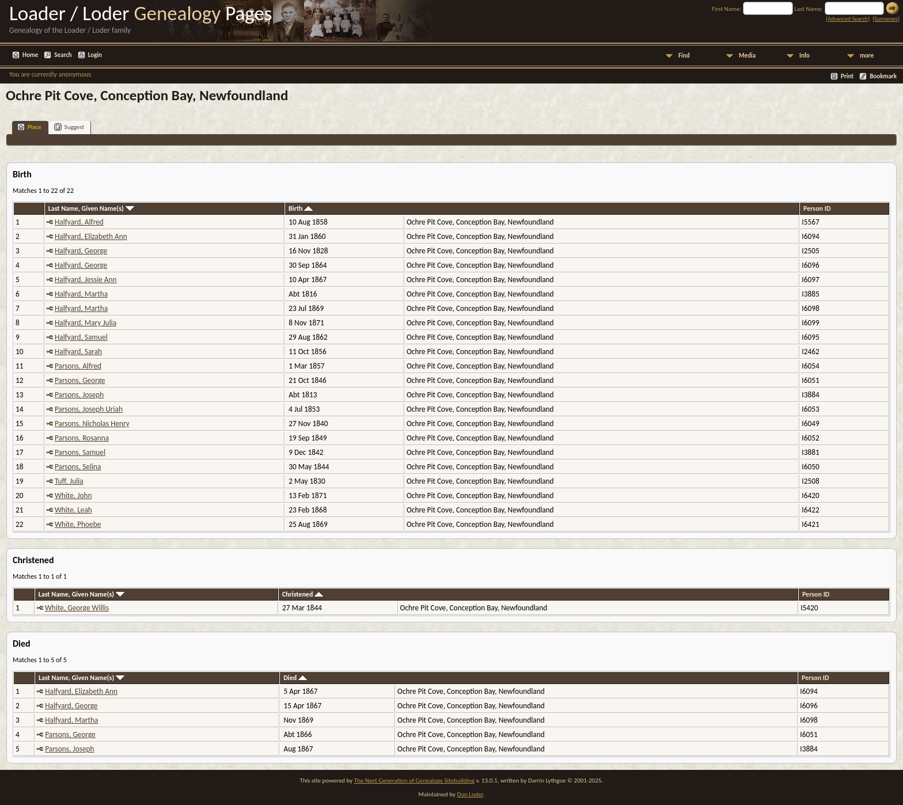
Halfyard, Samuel (81, 337)
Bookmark (883, 76)
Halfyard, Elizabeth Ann (91, 236)
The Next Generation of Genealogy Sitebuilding (414, 780)
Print (847, 76)
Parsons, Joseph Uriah (89, 409)
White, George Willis (77, 608)
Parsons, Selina (78, 467)
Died (295, 678)
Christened (302, 594)
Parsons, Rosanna (82, 438)
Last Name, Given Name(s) (91, 208)
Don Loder (470, 794)
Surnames (885, 18)
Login (95, 55)
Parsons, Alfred (78, 366)
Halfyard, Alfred (79, 222)
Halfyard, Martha (81, 294)
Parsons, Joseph (79, 395)
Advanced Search (847, 18)
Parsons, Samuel (80, 452)
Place (29, 127)
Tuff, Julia (69, 481)
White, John (73, 495)
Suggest (69, 127)
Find (684, 55)
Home (30, 55)
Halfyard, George (81, 251)
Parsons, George (80, 380)
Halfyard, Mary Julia (85, 323)
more (867, 55)
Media (747, 55)
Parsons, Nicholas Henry (92, 423)
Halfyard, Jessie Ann (86, 279)
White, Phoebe (78, 524)
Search (62, 55)
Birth (301, 208)
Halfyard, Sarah (78, 351)
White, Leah (73, 510)
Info (804, 55)
